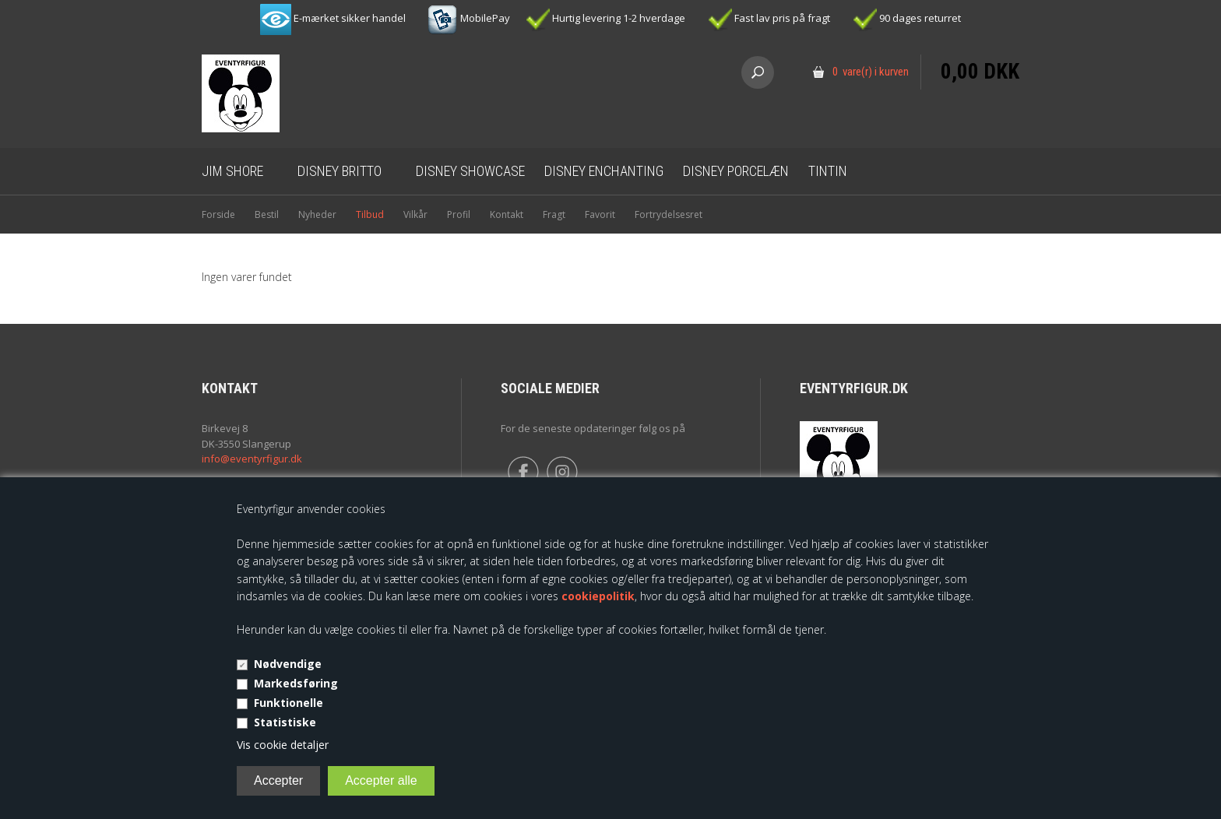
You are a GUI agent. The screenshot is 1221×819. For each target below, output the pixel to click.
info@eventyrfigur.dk (252, 459)
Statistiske (285, 722)
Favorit (600, 214)
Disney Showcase (470, 171)
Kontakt (506, 214)
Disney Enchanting (603, 171)
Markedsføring (296, 683)
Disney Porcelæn (736, 171)
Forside (218, 214)
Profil (458, 214)
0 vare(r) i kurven (870, 72)
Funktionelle (288, 702)
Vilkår (415, 214)
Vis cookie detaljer (283, 744)
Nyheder (317, 214)
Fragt (554, 214)
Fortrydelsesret (668, 214)
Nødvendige (288, 663)
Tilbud (370, 214)
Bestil (267, 214)
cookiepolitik (598, 596)
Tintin (827, 171)
